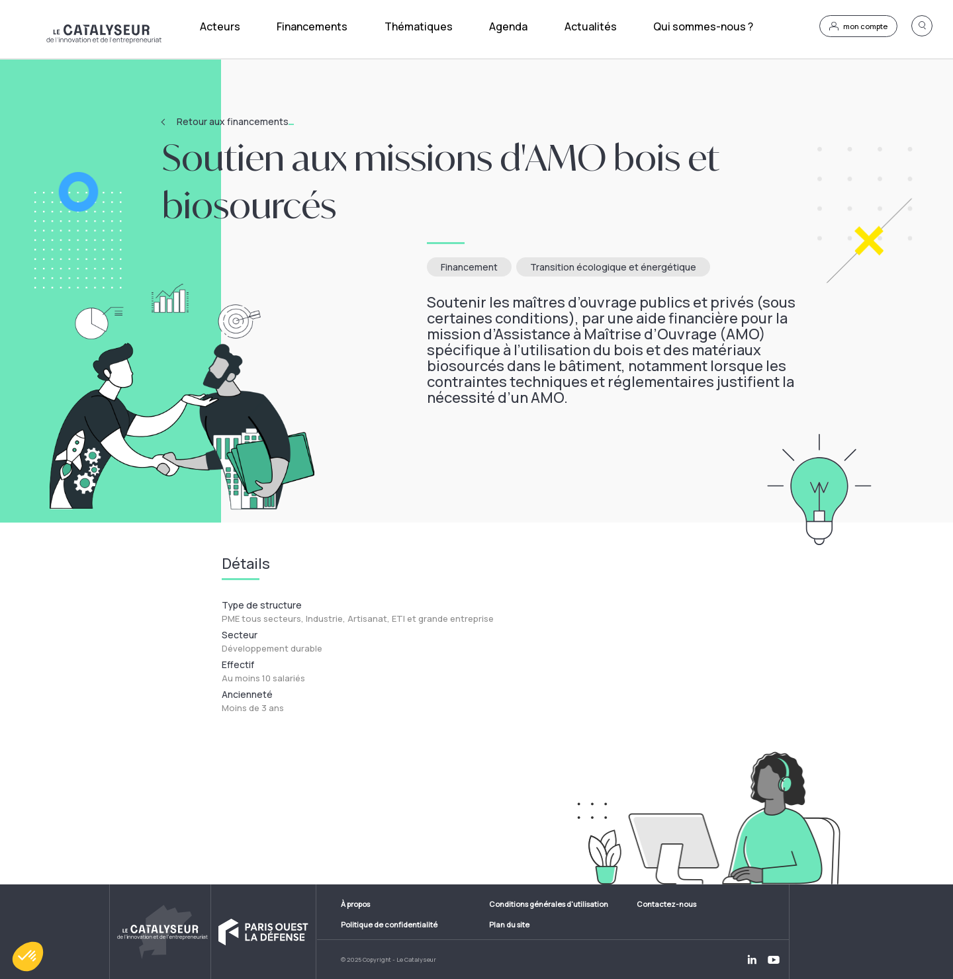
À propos (355, 904)
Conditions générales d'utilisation (548, 904)
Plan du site (509, 924)
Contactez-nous (666, 904)
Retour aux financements (235, 121)
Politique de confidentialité (389, 924)
